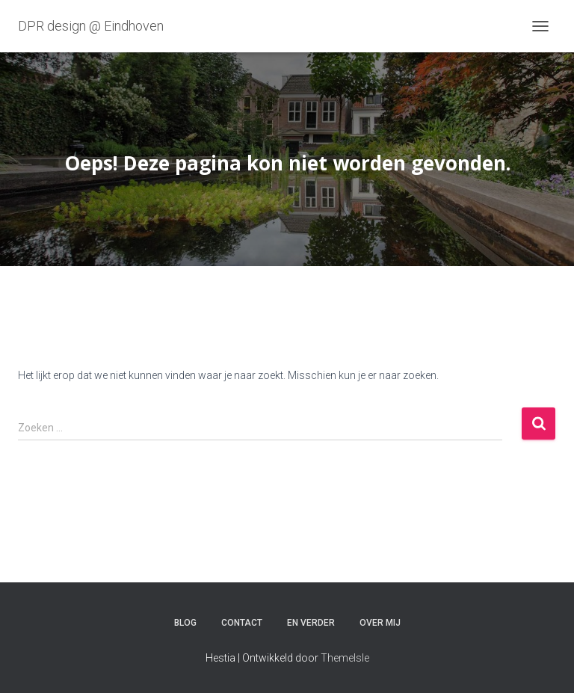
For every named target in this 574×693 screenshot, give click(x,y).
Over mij (380, 622)
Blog (185, 622)
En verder (311, 622)
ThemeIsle (345, 658)
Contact (241, 622)
